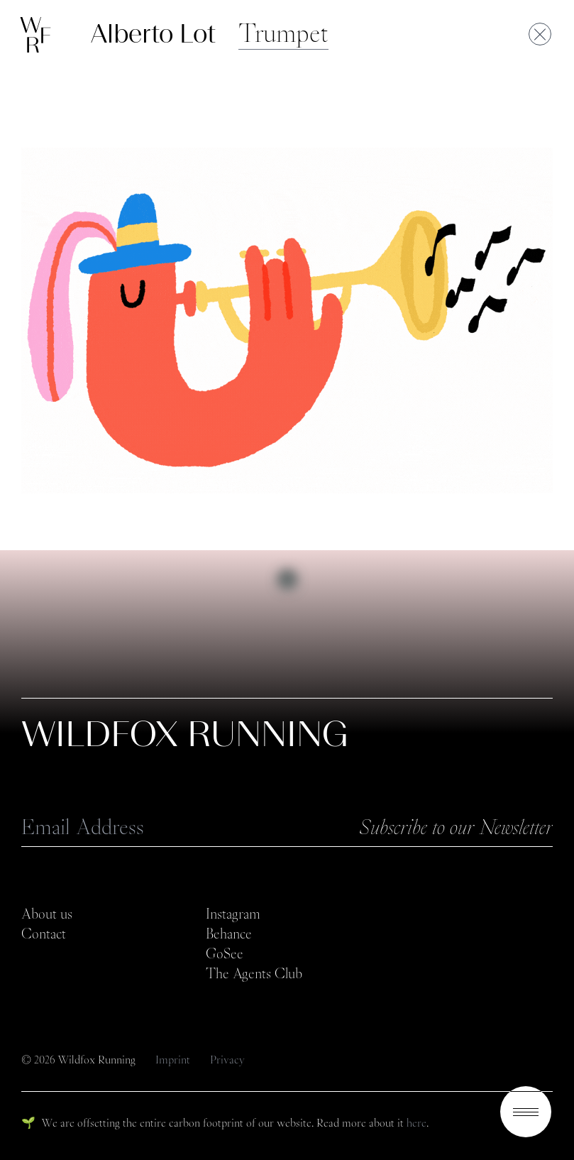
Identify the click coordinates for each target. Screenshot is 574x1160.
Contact (43, 933)
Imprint (174, 1059)
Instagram (233, 913)
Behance (229, 933)
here (416, 1122)
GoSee (224, 953)
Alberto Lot (153, 33)
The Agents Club (254, 973)
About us (46, 913)
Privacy (227, 1059)
